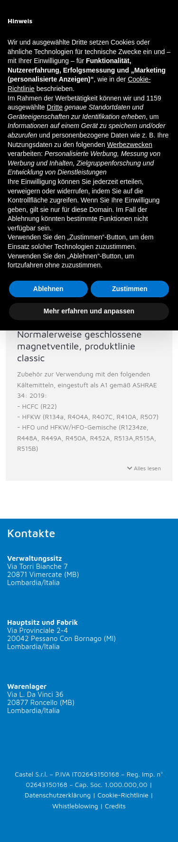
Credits (115, 806)
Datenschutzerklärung (58, 795)
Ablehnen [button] (48, 289)
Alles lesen (144, 468)
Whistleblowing (75, 806)
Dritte (55, 107)
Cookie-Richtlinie (123, 795)
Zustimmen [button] (130, 289)
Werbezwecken (129, 144)
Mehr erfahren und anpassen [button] (89, 311)
